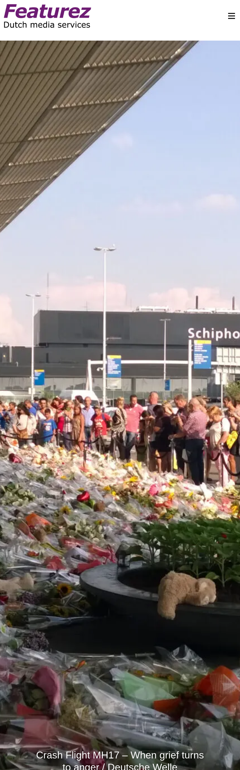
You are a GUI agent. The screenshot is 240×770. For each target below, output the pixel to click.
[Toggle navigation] (229, 16)
